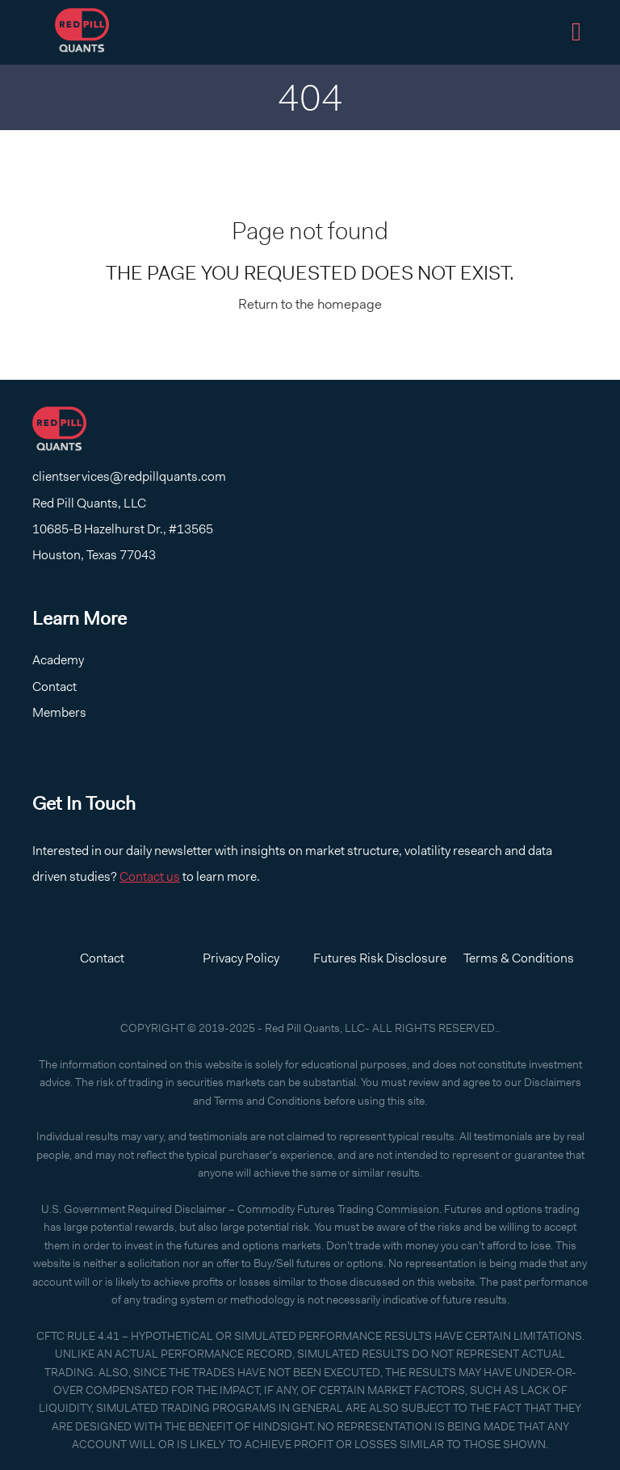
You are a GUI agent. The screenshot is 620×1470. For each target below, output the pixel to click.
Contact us (149, 876)
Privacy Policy (241, 958)
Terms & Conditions (518, 958)
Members (59, 712)
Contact (54, 686)
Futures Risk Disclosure (379, 958)
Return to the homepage (310, 304)
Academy (58, 659)
